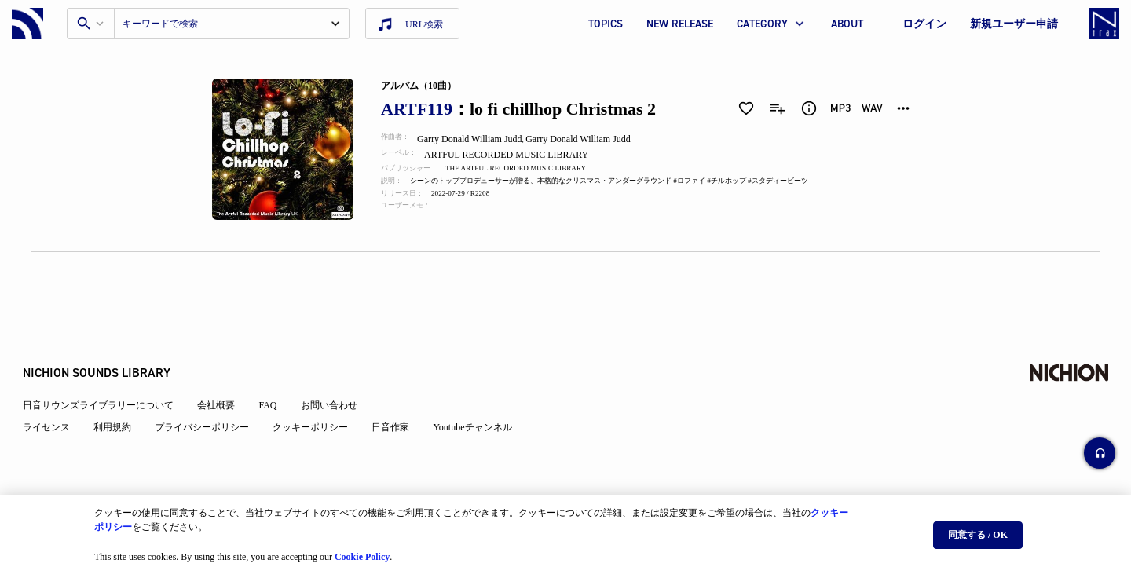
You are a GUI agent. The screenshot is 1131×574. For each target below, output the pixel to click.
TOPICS (605, 23)
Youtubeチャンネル (480, 394)
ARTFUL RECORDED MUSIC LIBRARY (518, 154)
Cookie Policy (362, 551)
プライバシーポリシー (210, 394)
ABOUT (847, 23)
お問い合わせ (337, 372)
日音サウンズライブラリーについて (106, 372)
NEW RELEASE (679, 23)
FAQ (276, 372)
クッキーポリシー (319, 394)
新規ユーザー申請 (1014, 24)
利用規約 (121, 394)
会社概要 (224, 372)
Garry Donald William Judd (479, 138)
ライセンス (55, 394)
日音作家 (399, 394)
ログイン (924, 24)
